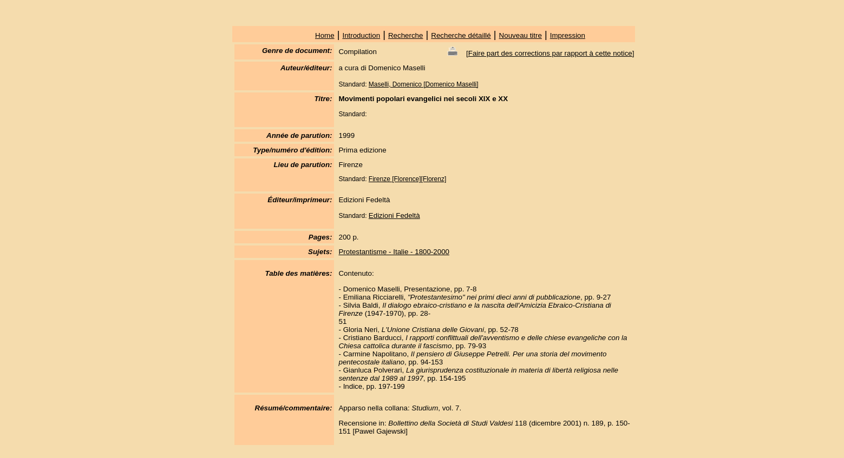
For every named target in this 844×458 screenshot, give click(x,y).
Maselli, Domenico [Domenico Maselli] (424, 84)
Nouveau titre (520, 35)
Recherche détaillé (460, 35)
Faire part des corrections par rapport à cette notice (550, 53)
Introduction (361, 35)
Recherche (405, 35)
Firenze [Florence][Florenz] (407, 179)
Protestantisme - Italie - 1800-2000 (393, 252)
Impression (567, 35)
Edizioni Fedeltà (394, 215)
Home (325, 35)
